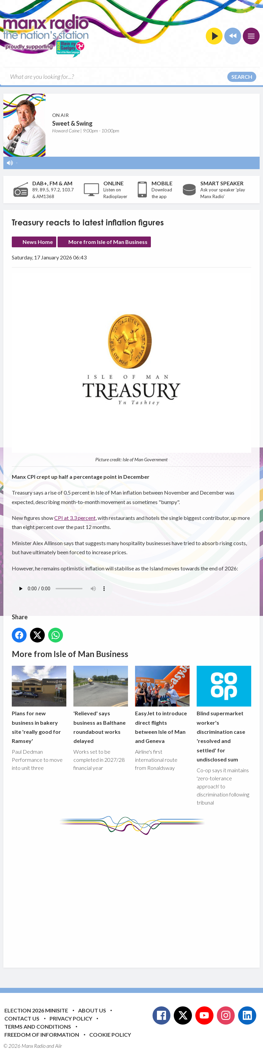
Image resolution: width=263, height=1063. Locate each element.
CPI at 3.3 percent (75, 517)
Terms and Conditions (37, 1026)
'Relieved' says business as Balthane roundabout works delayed (100, 705)
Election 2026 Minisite (36, 1010)
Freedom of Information (41, 1034)
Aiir (58, 1046)
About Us (92, 1010)
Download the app (162, 193)
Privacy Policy (71, 1018)
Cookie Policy (110, 1034)
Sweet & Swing (72, 123)
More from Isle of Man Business (107, 242)
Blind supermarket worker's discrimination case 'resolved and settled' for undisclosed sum (224, 714)
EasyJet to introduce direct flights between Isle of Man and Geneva (162, 705)
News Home (38, 242)
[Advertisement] (137, 896)
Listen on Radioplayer (115, 193)
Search (241, 76)
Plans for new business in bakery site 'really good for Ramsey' (39, 705)
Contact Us (21, 1018)
